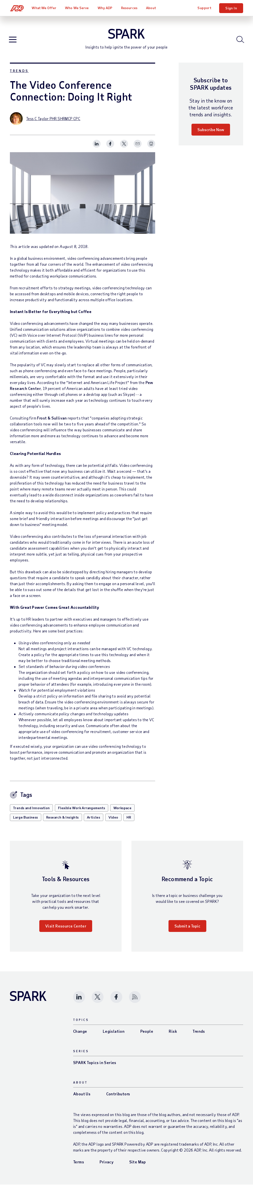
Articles (93, 822)
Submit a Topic (187, 930)
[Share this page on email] (138, 148)
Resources (130, 8)
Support (204, 8)
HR (128, 822)
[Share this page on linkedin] (97, 148)
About (151, 8)
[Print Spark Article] (151, 148)
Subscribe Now (210, 134)
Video (113, 822)
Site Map (137, 1166)
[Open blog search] (239, 41)
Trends (19, 75)
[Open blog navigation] (14, 42)
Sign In (231, 8)
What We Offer (44, 8)
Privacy (106, 1166)
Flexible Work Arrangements (81, 812)
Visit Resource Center (65, 930)
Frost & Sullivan (52, 422)
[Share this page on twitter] (124, 148)
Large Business (25, 822)
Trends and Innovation (31, 812)
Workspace (122, 812)
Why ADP (105, 8)
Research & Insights (62, 822)
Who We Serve (77, 8)
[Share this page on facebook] (110, 148)
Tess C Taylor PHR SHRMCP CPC (53, 123)
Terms (78, 1166)
